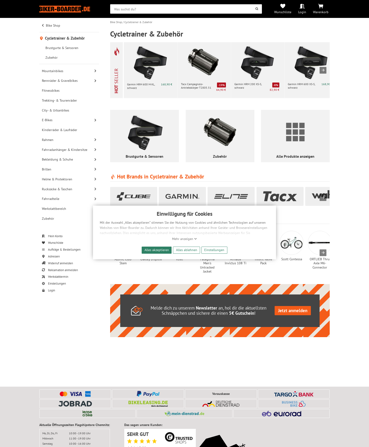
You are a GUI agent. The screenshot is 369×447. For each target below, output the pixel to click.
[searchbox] (186, 9)
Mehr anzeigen (184, 239)
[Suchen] (257, 9)
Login (302, 12)
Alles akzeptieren (156, 250)
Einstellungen (214, 250)
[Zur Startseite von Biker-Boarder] (69, 9)
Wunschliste (282, 12)
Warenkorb (321, 12)
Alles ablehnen (186, 250)
